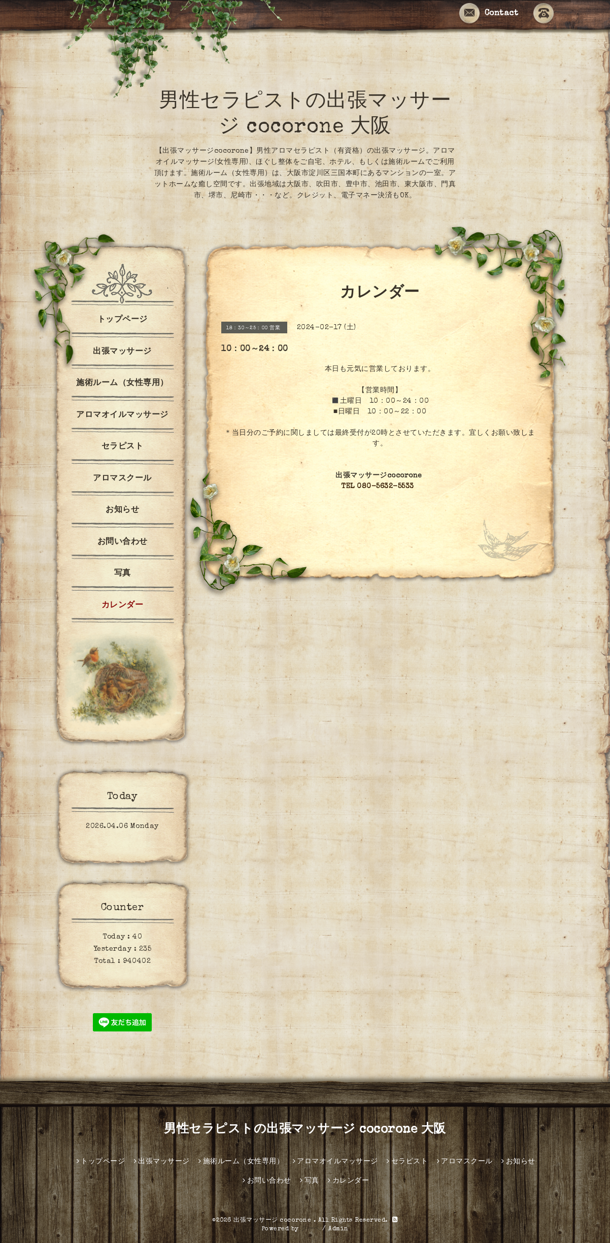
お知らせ (122, 510)
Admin (338, 1229)
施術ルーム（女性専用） (122, 383)
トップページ (122, 320)
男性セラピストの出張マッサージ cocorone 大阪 (305, 1130)
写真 (122, 574)
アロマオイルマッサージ (122, 415)
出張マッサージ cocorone (273, 1221)
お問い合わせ (122, 542)
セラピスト (122, 447)
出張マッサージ (122, 352)
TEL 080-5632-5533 (377, 486)
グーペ (310, 1229)
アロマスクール (122, 479)
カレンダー (122, 606)
